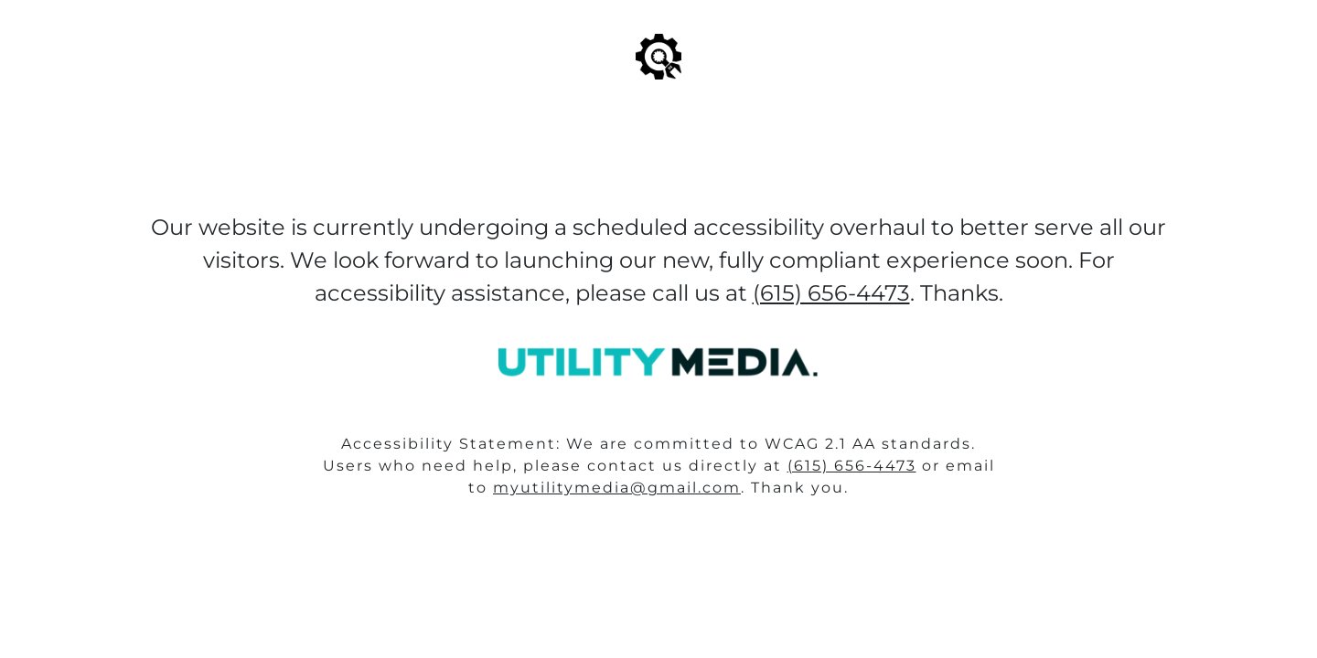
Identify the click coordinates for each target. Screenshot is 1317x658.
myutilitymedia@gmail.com (617, 487)
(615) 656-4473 (851, 465)
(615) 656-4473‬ (831, 293)
